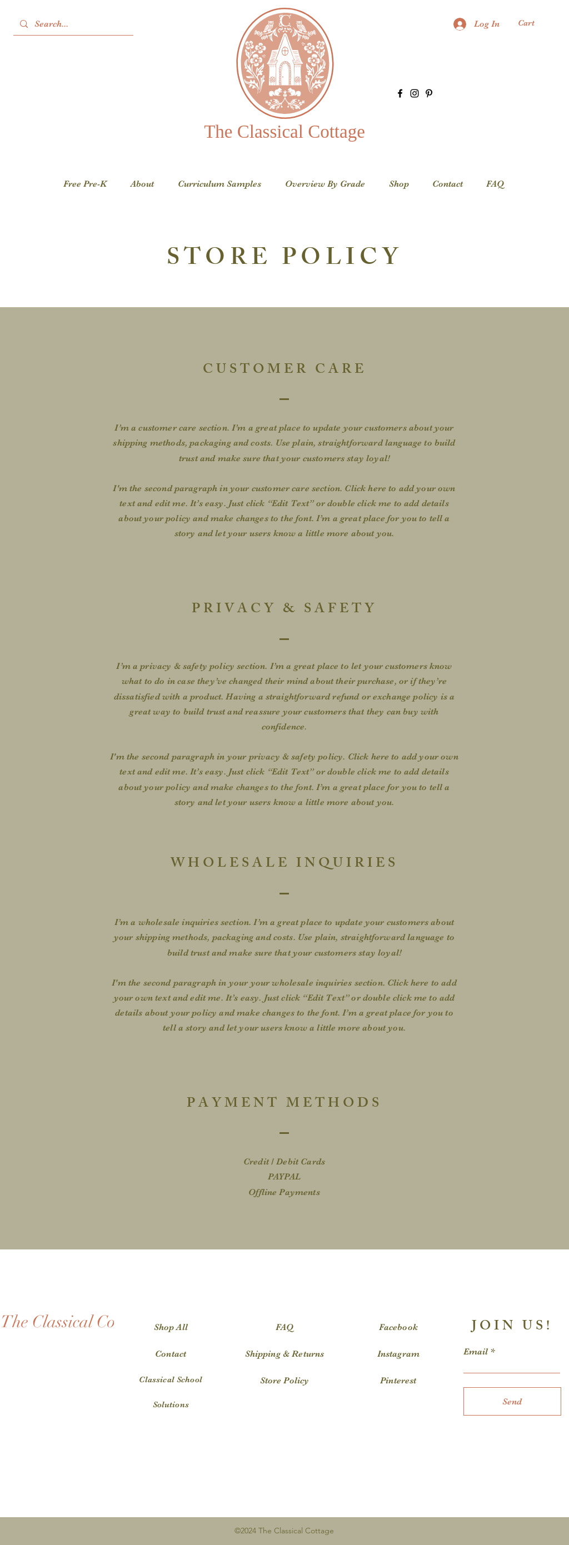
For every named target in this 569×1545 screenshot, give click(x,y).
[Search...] (72, 24)
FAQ (284, 1327)
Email (475, 1351)
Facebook (398, 1327)
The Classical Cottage (284, 132)
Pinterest (398, 1381)
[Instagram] (414, 93)
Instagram (398, 1354)
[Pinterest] (429, 93)
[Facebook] (400, 93)
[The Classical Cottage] (75, 1322)
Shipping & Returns (285, 1354)
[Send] (512, 1401)
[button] (533, 23)
